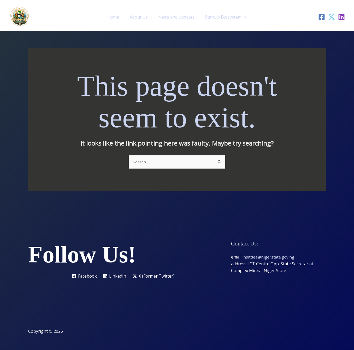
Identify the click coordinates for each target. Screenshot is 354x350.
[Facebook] (321, 17)
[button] (241, 17)
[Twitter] (331, 17)
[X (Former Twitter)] (153, 276)
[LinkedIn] (341, 17)
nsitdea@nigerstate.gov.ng (269, 257)
